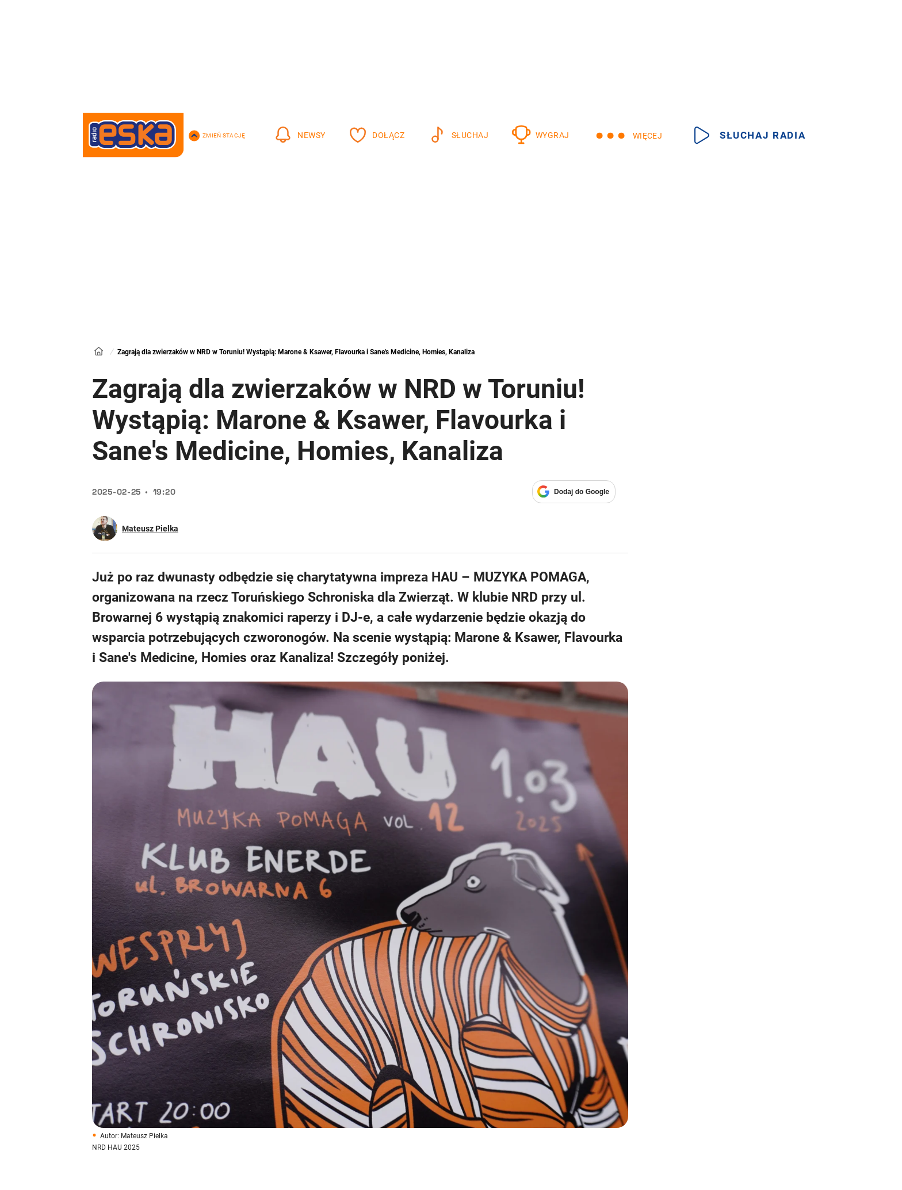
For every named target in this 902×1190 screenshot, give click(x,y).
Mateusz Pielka (150, 529)
